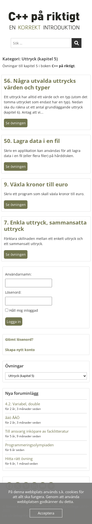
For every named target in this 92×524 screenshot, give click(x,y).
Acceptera (46, 513)
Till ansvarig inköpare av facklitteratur (37, 431)
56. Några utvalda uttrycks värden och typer (40, 84)
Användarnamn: (18, 274)
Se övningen (16, 123)
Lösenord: (13, 292)
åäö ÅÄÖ (12, 417)
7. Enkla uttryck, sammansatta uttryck (45, 225)
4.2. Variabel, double (22, 403)
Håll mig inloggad (23, 310)
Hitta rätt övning (19, 458)
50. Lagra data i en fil (32, 140)
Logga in (14, 321)
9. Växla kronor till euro (36, 184)
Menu (7, 5)
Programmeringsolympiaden (29, 444)
